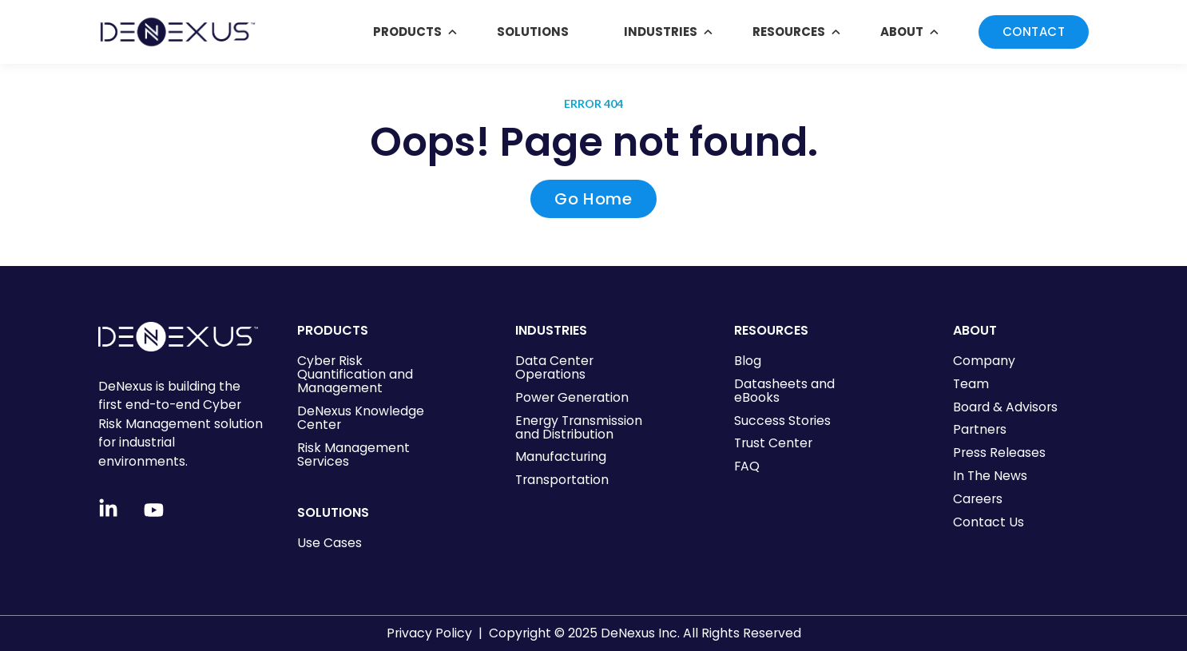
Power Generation (572, 397)
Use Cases (329, 543)
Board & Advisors (1005, 407)
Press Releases (999, 452)
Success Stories (782, 420)
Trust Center (773, 443)
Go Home (593, 199)
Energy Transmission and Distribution (578, 427)
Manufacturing (560, 456)
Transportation (562, 479)
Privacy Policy (429, 633)
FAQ (747, 466)
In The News (990, 475)
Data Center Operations (554, 367)
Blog (747, 360)
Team (971, 384)
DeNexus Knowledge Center (360, 417)
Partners (979, 429)
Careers (977, 499)
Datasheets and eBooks (784, 390)
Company (984, 360)
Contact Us (988, 522)
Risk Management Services (353, 454)
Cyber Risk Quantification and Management (355, 374)
